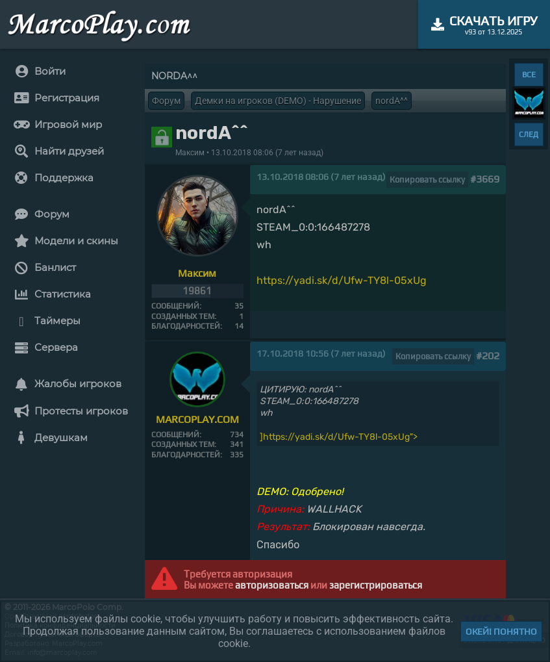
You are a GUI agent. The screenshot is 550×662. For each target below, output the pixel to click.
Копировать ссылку (427, 180)
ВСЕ (529, 74)
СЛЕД (528, 134)
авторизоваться (271, 585)
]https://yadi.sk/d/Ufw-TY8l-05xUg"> (339, 436)
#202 (487, 356)
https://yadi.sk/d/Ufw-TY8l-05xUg (341, 280)
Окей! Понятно (501, 631)
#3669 (484, 179)
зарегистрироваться (375, 585)
